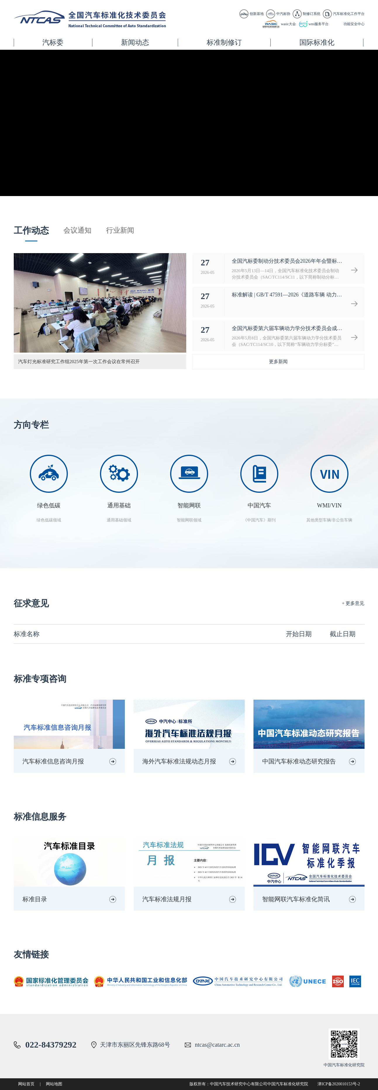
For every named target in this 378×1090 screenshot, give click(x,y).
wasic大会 (288, 24)
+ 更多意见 (353, 603)
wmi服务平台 (318, 24)
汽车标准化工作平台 (349, 14)
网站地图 (54, 1084)
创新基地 (257, 14)
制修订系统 (311, 14)
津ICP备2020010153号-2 (338, 1084)
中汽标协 (283, 14)
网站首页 (26, 1084)
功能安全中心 (354, 24)
